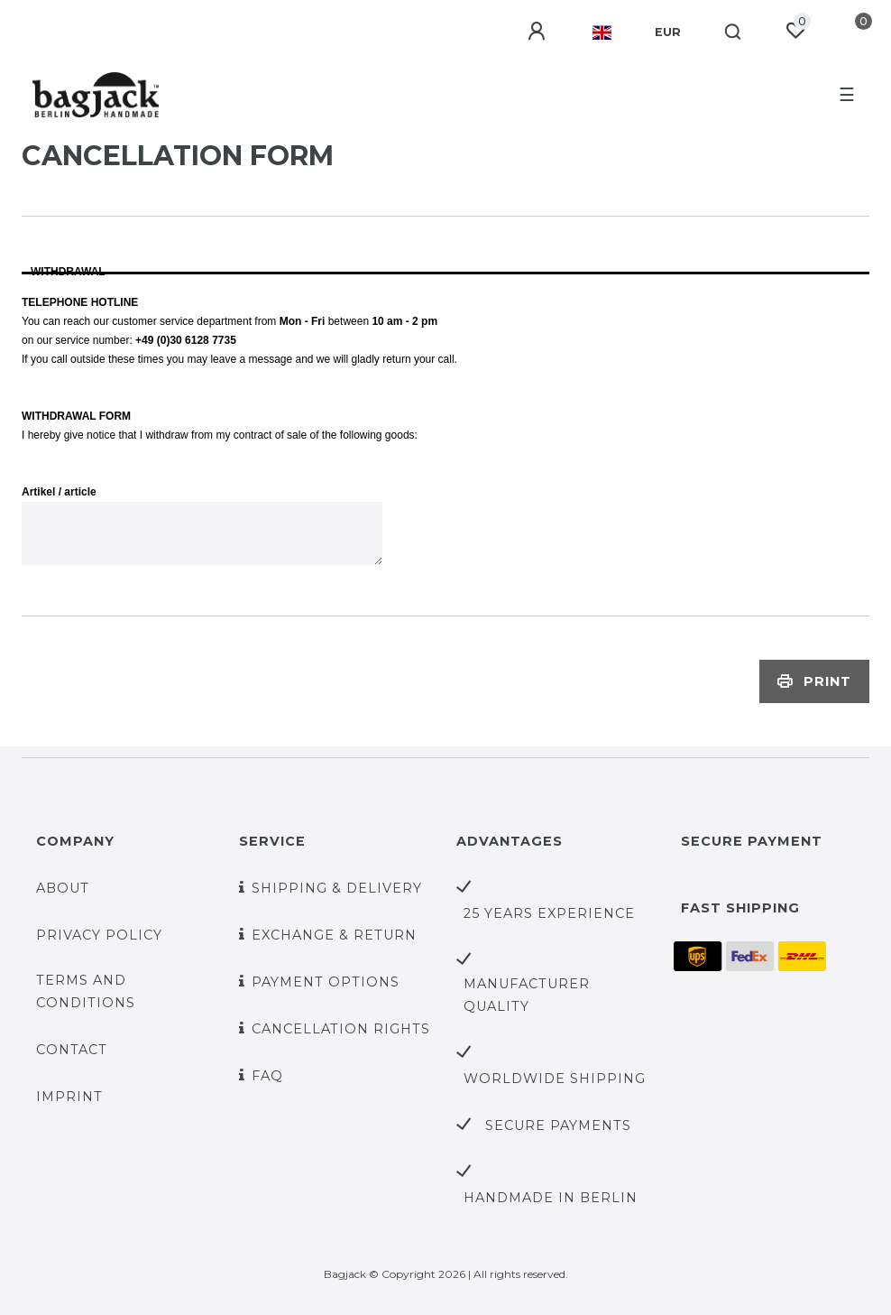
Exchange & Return (334, 935)
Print (814, 681)
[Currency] (668, 32)
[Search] (734, 32)
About (62, 888)
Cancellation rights (341, 1029)
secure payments (558, 1125)
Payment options (326, 982)
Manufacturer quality (527, 995)
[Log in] (538, 31)
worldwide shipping (555, 1078)
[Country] (602, 32)
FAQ (267, 1076)
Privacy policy (99, 935)
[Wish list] (795, 30)
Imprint (69, 1096)
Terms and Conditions (85, 991)
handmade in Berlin (551, 1198)
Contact (71, 1050)
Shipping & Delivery (337, 888)
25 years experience (549, 913)
